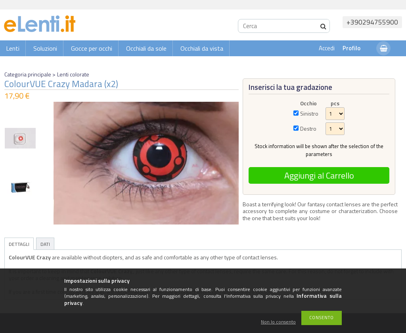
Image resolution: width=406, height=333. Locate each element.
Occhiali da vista (201, 48)
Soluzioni (45, 48)
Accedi (327, 48)
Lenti (12, 48)
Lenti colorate (73, 74)
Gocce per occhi (91, 48)
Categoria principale (27, 74)
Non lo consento (278, 322)
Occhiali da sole (146, 48)
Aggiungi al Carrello (319, 175)
